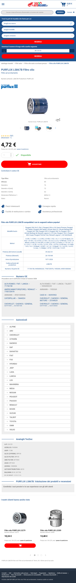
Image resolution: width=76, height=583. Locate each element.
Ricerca (60, 12)
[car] (38, 35)
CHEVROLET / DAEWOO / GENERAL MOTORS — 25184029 (54, 299)
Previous (20, 128)
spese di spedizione (22, 149)
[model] (38, 29)
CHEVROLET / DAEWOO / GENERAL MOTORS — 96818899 (54, 305)
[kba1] (38, 50)
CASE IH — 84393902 (48, 295)
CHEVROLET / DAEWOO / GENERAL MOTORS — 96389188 (18, 305)
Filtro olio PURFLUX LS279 (14, 530)
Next (55, 128)
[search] (27, 12)
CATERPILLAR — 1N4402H (14, 298)
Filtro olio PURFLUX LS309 (50, 530)
